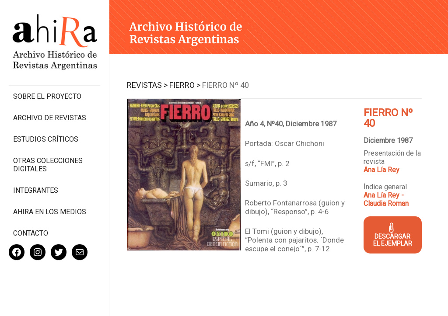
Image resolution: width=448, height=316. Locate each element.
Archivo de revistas (49, 118)
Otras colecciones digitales (48, 164)
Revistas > (147, 85)
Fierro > (184, 85)
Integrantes (35, 190)
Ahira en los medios (49, 212)
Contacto (30, 233)
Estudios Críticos (45, 139)
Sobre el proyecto (47, 96)
